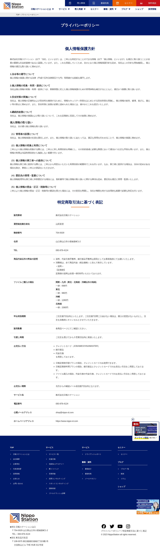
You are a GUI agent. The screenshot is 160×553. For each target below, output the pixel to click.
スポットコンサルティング (58, 483)
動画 (122, 474)
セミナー (124, 3)
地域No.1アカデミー (56, 464)
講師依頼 (52, 488)
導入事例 (77, 3)
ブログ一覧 (125, 469)
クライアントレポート (93, 454)
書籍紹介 (88, 469)
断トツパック (54, 469)
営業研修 (52, 474)
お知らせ (16, 479)
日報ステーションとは (21, 454)
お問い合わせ (18, 483)
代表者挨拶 (17, 469)
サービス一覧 (54, 454)
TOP (18, 15)
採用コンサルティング (57, 479)
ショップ (139, 9)
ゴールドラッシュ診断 (57, 493)
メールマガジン (90, 479)
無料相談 (148, 3)
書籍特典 (100, 3)
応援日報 (52, 459)
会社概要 (16, 459)
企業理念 (16, 464)
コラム (123, 479)
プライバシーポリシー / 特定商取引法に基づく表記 (124, 531)
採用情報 (152, 9)
